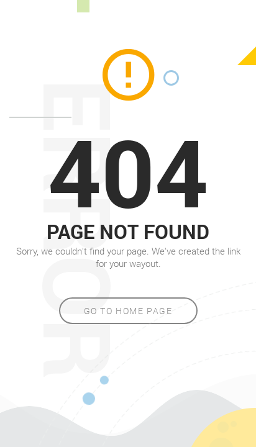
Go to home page (128, 311)
